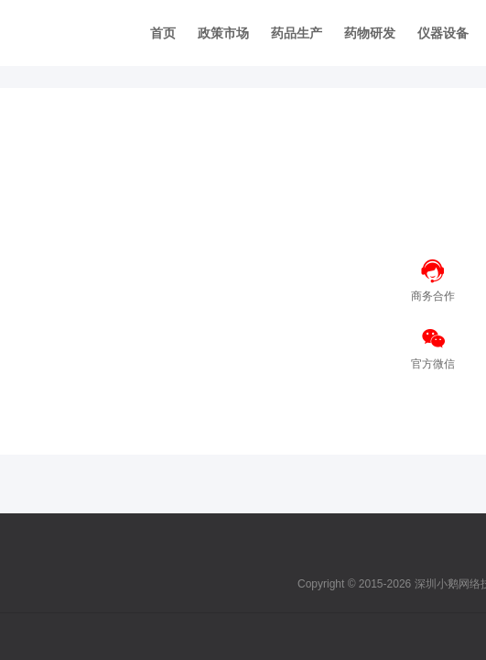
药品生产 (296, 33)
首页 (163, 33)
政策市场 (223, 33)
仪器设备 (443, 33)
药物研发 (369, 33)
